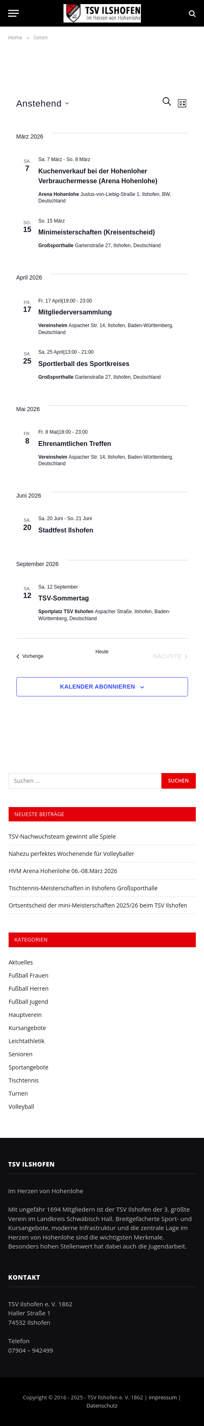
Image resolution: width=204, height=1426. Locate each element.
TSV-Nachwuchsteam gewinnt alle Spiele (62, 836)
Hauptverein (25, 1015)
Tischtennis (24, 1080)
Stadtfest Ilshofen (66, 530)
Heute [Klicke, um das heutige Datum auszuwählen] (102, 652)
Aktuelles (21, 962)
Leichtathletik (27, 1041)
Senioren (20, 1054)
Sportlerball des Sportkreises (84, 363)
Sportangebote (28, 1067)
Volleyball (21, 1106)
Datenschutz (102, 1405)
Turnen (18, 1093)
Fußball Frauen (28, 975)
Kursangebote (27, 1028)
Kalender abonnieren (97, 686)
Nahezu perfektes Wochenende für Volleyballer (71, 853)
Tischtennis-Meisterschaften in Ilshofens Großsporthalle (83, 888)
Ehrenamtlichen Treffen (75, 443)
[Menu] (13, 13)
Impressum (163, 1397)
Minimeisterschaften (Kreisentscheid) (97, 232)
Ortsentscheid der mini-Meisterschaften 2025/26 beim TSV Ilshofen (98, 905)
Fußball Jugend (28, 1001)
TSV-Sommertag (64, 598)
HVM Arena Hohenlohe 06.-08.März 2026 (63, 871)
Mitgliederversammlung (75, 312)
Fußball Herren (29, 988)
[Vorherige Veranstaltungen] (29, 656)
